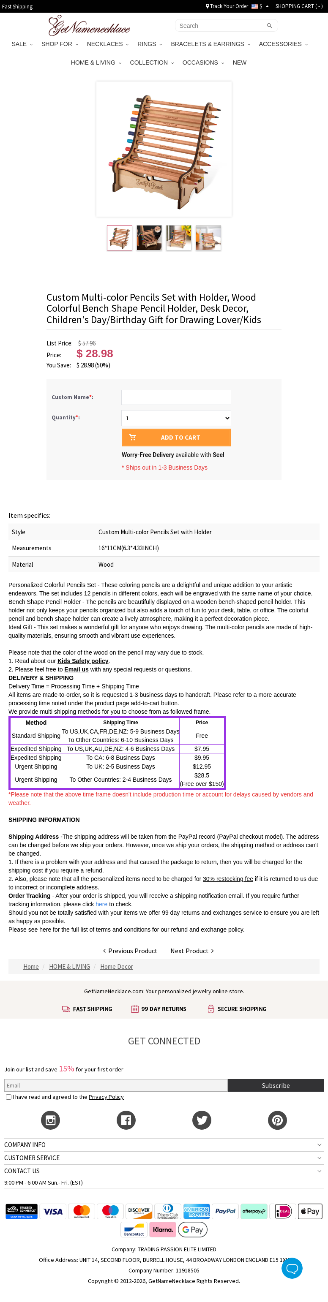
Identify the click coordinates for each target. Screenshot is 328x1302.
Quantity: (66, 417)
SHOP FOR (59, 44)
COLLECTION (152, 62)
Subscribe (276, 1085)
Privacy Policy (106, 1097)
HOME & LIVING (96, 62)
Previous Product (130, 950)
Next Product (192, 950)
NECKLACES (108, 44)
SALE (22, 44)
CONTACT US (22, 1171)
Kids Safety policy (83, 661)
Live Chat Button (292, 1268)
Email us (76, 669)
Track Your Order (227, 6)
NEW (241, 62)
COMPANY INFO (25, 1145)
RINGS (149, 44)
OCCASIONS (203, 62)
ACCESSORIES (283, 44)
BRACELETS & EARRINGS (210, 44)
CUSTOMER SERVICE (32, 1158)
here (45, 929)
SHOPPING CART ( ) (299, 6)
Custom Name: (73, 397)
